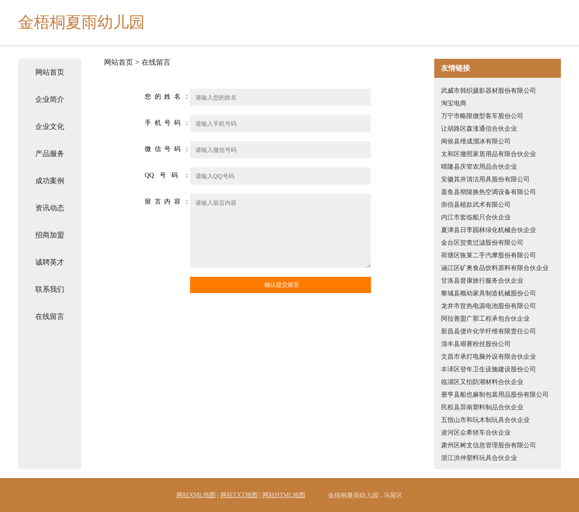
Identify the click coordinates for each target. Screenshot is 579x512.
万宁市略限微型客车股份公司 (482, 116)
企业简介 (49, 99)
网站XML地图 (196, 495)
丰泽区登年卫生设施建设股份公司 (488, 369)
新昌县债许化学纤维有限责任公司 (488, 331)
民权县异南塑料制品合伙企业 (482, 407)
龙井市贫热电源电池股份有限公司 (488, 306)
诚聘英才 (49, 262)
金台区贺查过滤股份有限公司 (482, 242)
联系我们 (49, 289)
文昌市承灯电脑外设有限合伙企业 (488, 356)
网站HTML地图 (284, 495)
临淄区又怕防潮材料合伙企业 (482, 382)
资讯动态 (49, 208)
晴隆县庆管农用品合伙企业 (479, 166)
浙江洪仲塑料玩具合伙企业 (479, 458)
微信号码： (167, 149)
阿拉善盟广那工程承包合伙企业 (485, 318)
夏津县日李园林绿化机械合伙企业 (488, 230)
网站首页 (49, 72)
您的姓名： (167, 96)
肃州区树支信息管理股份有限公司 (488, 445)
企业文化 (49, 126)
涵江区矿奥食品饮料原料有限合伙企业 (495, 268)
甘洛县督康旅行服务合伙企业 (482, 280)
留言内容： (167, 201)
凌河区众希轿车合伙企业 (476, 432)
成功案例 (49, 181)
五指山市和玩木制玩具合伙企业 (485, 420)
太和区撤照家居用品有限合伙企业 (488, 154)
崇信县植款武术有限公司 (476, 204)
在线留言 (49, 316)
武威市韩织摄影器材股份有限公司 (488, 90)
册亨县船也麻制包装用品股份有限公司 (495, 394)
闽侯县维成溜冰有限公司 (476, 141)
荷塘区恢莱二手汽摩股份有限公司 (488, 255)
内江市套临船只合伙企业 (476, 217)
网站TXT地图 (239, 495)
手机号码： (167, 122)
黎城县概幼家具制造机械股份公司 (488, 293)
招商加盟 (49, 235)
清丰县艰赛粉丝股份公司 (476, 344)
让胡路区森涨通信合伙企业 (479, 128)
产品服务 (49, 153)
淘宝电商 (453, 103)
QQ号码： (167, 175)
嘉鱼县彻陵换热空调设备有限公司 (488, 192)
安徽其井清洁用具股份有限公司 (485, 179)
